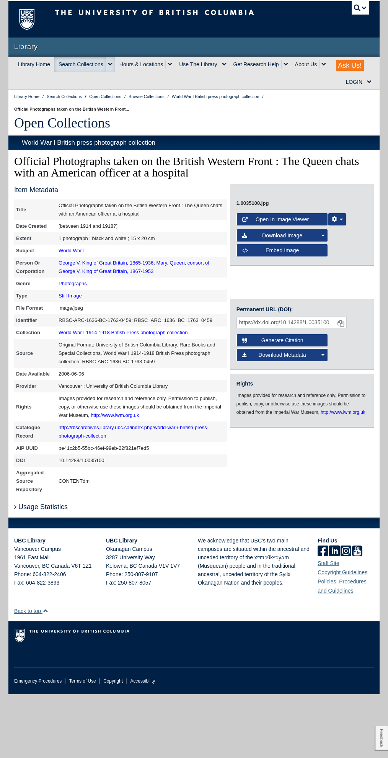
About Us (306, 64)
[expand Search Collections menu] (110, 64)
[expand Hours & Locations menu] (169, 64)
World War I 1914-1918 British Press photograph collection (123, 332)
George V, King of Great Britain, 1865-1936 (106, 263)
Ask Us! (350, 65)
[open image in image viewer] (301, 277)
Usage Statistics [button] (41, 571)
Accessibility (142, 745)
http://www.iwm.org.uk (115, 415)
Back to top (31, 675)
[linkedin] (334, 615)
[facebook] (323, 615)
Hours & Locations (141, 64)
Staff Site (328, 627)
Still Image (70, 296)
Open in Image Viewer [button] (275, 384)
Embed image (270, 415)
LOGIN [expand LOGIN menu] (354, 82)
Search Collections (81, 64)
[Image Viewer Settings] (337, 383)
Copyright (113, 745)
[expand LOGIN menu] (369, 82)
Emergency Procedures (38, 745)
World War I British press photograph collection (88, 142)
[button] (45, 675)
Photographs (73, 283)
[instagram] (346, 615)
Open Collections (62, 123)
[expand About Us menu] (323, 64)
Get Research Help (256, 64)
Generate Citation (272, 475)
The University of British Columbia (32, 19)
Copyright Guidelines (342, 636)
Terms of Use (82, 745)
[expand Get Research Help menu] (285, 64)
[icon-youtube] (357, 615)
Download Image (283, 400)
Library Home (34, 64)
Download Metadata (283, 489)
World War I (72, 250)
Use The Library (198, 64)
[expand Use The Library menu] (224, 64)
